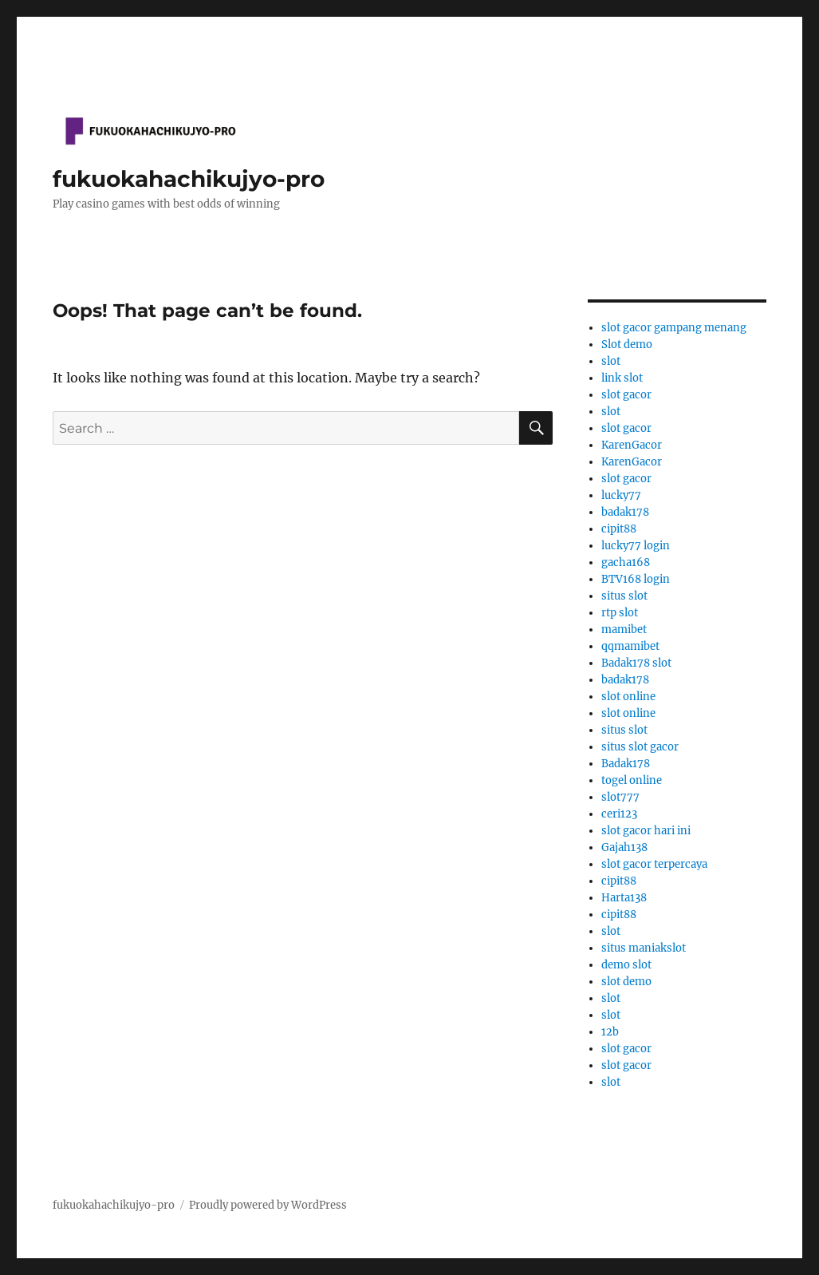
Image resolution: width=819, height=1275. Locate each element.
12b (610, 1032)
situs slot (624, 596)
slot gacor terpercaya (654, 864)
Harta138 (624, 898)
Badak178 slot (636, 663)
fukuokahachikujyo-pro (189, 178)
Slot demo (626, 344)
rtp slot (619, 613)
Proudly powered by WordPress (268, 1205)
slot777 (620, 797)
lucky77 (621, 495)
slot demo (626, 981)
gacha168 (625, 562)
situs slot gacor (640, 747)
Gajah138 (624, 847)
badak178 (625, 512)
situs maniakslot (643, 948)
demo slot (626, 965)
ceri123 (619, 814)
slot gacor (626, 395)
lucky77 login (635, 545)
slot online (628, 696)
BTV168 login (635, 579)
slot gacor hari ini (646, 830)
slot (610, 361)
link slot (622, 378)
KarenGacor (631, 445)
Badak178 (625, 763)
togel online (631, 780)
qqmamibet (630, 646)
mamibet (624, 629)
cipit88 (618, 529)
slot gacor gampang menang (673, 328)
